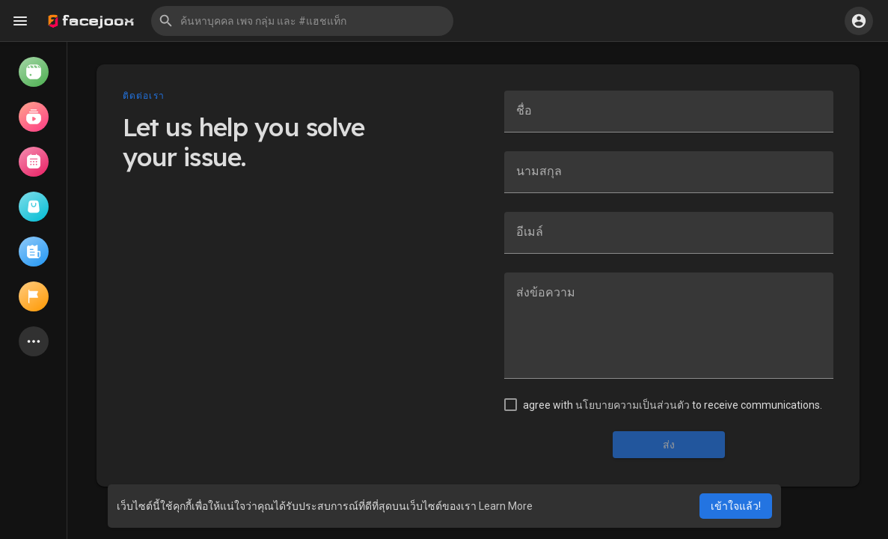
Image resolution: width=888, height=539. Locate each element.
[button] (302, 21)
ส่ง (669, 445)
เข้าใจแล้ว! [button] (736, 506)
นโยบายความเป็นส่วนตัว (632, 405)
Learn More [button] (506, 506)
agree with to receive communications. (672, 405)
